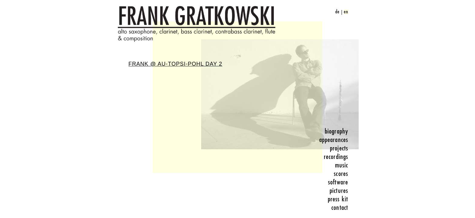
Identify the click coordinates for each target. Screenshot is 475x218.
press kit (338, 199)
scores (341, 173)
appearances (333, 140)
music (341, 165)
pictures (339, 190)
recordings (336, 157)
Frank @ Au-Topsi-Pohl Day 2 (175, 64)
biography (336, 131)
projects (339, 148)
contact (339, 207)
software (338, 182)
